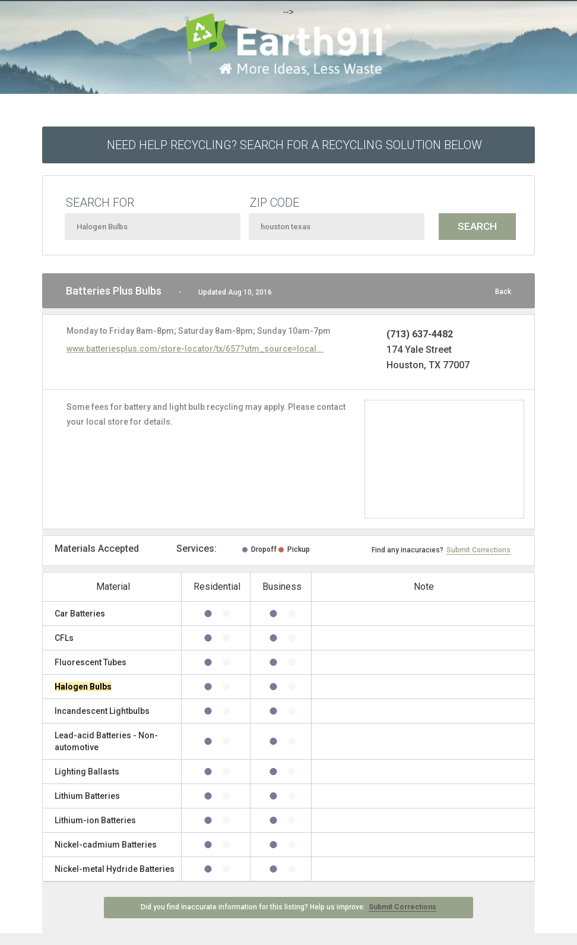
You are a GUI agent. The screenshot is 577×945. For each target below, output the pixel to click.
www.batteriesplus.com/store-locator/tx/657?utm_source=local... (195, 348)
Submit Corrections (478, 550)
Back (503, 291)
